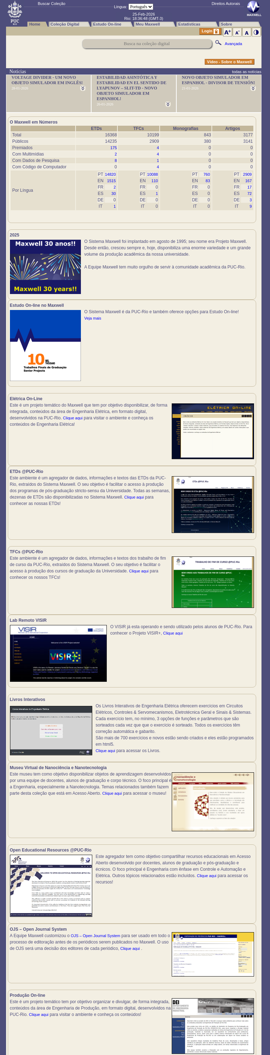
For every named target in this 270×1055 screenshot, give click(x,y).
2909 (247, 174)
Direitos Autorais (225, 3)
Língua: (120, 7)
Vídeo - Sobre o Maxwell (229, 62)
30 (113, 193)
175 (113, 148)
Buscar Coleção (52, 3)
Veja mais (217, 267)
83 (208, 181)
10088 (152, 174)
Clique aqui (73, 422)
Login (210, 31)
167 (248, 181)
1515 (111, 181)
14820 (110, 174)
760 (206, 174)
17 (249, 187)
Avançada (233, 44)
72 (249, 193)
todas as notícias (246, 72)
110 (154, 181)
